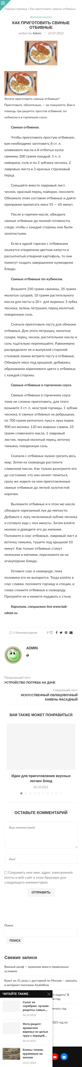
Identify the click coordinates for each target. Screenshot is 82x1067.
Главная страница (15, 9)
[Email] (64, 1056)
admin (37, 33)
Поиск (8, 925)
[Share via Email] (71, 632)
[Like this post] (51, 632)
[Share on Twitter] (61, 632)
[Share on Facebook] (57, 632)
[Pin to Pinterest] (66, 632)
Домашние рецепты (41, 16)
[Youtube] (54, 1056)
